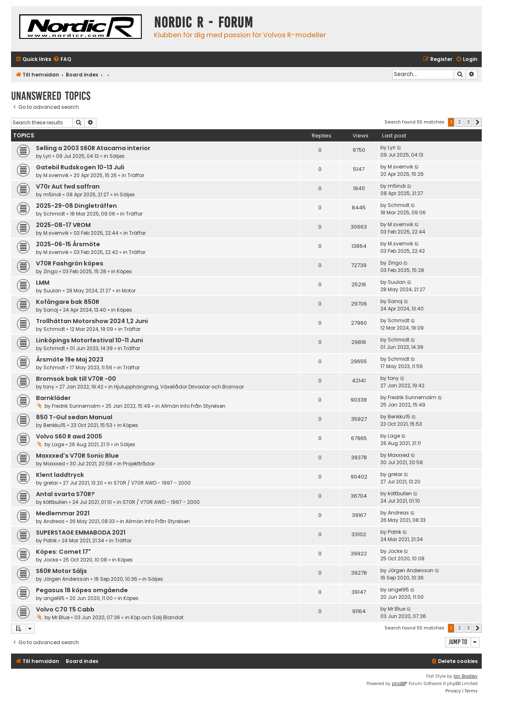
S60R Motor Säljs (61, 571)
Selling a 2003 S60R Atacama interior (93, 148)
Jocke (50, 559)
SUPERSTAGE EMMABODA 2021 (80, 532)
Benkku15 (54, 425)
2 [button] (459, 122)
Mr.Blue (60, 617)
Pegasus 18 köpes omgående (82, 590)
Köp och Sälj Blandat (157, 617)
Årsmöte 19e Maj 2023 (69, 359)
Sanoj (50, 309)
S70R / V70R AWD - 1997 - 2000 (152, 482)
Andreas (54, 521)
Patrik (50, 540)
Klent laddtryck (60, 475)
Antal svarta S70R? (65, 494)
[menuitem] (62, 59)
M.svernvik (56, 175)
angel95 (54, 598)
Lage (58, 444)
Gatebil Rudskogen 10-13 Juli (80, 167)
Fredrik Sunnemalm (76, 405)
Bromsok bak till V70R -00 (76, 379)
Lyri (47, 156)
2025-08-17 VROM (63, 225)
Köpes (124, 271)
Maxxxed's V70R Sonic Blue (77, 456)
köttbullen (55, 502)
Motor (129, 290)
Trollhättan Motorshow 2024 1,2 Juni (92, 321)
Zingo (50, 271)
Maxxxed (54, 463)
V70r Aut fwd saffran (68, 186)
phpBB (398, 684)
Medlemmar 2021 (62, 513)
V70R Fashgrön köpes (69, 263)
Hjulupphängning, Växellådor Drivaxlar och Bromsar (179, 386)
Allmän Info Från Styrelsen (193, 405)
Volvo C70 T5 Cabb (65, 609)
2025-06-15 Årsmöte (68, 244)
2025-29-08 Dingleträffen (76, 206)
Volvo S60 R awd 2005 (69, 436)
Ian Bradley (466, 676)
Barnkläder (53, 398)
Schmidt (54, 213)
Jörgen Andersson (66, 578)
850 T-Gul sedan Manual (74, 417)
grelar (50, 482)
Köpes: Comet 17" (63, 552)
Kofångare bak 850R (67, 302)
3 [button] (468, 122)
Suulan (52, 290)
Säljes (117, 156)
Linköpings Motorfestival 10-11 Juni (89, 340)
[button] (478, 122)
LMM (42, 283)
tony (48, 386)
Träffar (135, 175)
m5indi (52, 194)
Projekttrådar (139, 463)
